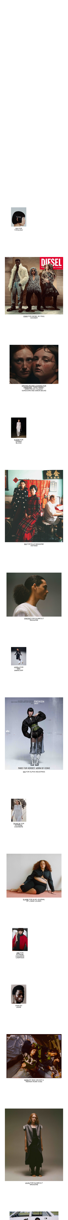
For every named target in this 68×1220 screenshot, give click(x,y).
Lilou (27, 1183)
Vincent (27, 618)
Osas (25, 316)
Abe (18, 953)
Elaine (26, 899)
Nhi (25, 544)
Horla (17, 667)
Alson (16, 440)
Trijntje (16, 824)
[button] (62, 3)
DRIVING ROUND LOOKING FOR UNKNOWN (34, 386)
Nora (26, 1080)
